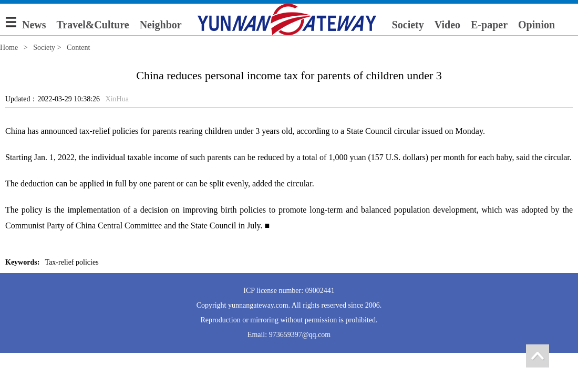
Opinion (536, 24)
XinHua (117, 99)
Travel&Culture (93, 24)
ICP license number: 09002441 (288, 291)
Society (408, 24)
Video (447, 24)
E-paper (489, 24)
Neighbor (161, 24)
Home (9, 47)
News (34, 24)
